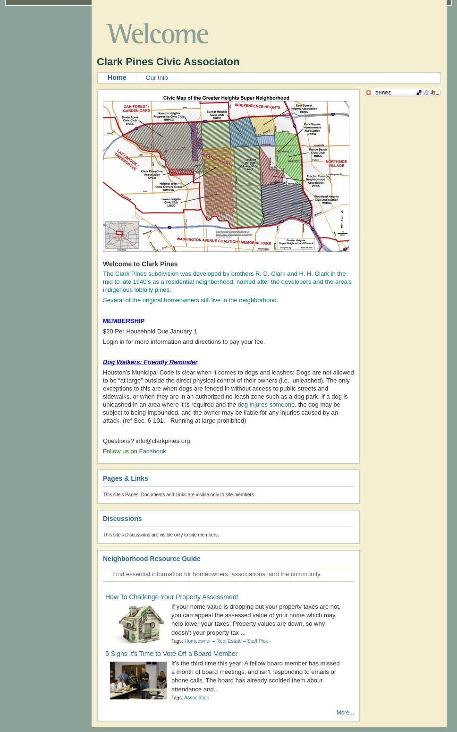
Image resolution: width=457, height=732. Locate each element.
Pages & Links (125, 478)
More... (345, 712)
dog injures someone (266, 404)
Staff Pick (257, 641)
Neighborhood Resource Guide (152, 558)
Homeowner (198, 641)
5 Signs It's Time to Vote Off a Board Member (171, 653)
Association (196, 697)
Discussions (122, 518)
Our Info (157, 77)
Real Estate (229, 641)
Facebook (152, 451)
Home (117, 77)
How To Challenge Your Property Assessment (171, 597)
